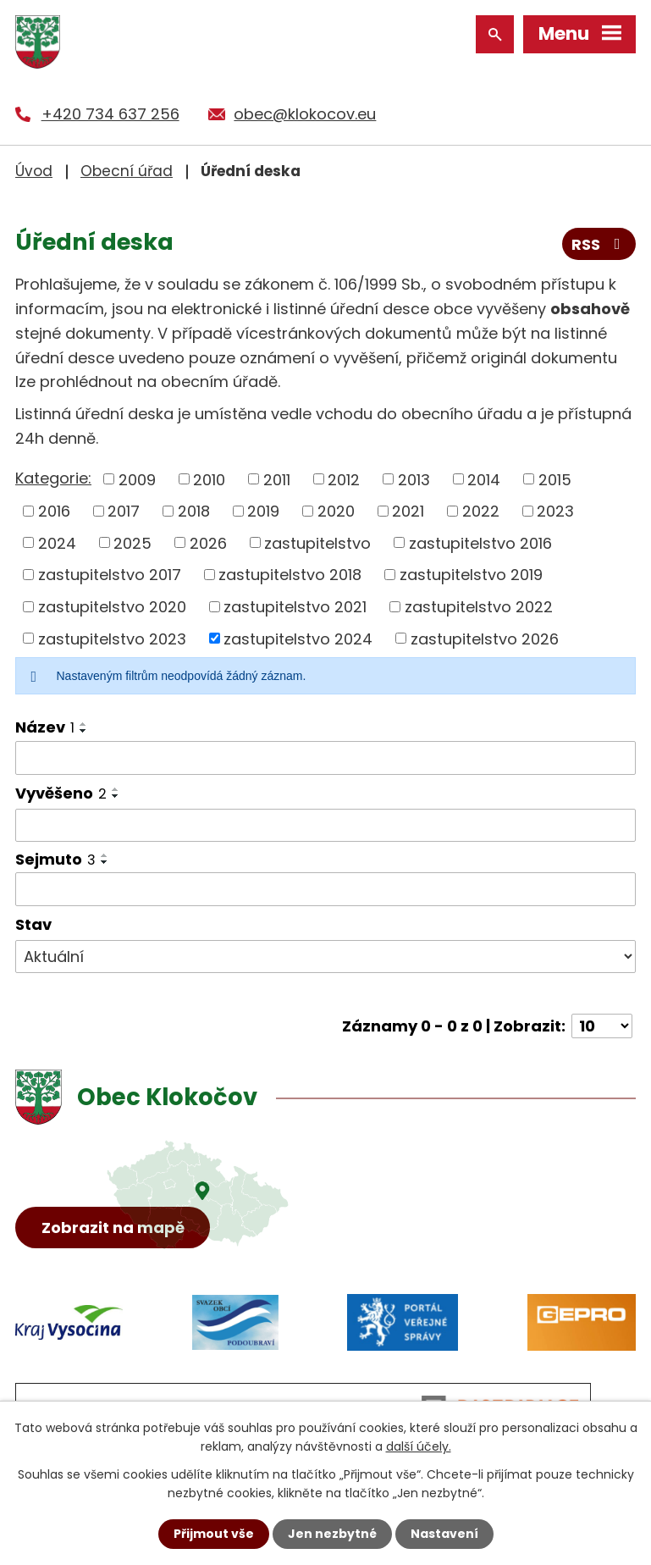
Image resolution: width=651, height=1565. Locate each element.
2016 (54, 511)
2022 (480, 511)
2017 (124, 511)
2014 (483, 478)
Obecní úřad (126, 171)
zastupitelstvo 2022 (479, 606)
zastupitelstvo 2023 (112, 638)
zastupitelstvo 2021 (295, 606)
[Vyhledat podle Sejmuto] (325, 889)
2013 (414, 478)
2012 (344, 478)
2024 (57, 542)
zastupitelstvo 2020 (112, 606)
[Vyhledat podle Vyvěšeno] (325, 826)
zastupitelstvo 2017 (109, 574)
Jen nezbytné (332, 1533)
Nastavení (444, 1533)
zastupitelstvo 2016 (480, 542)
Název (44, 727)
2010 (209, 478)
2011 (276, 478)
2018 (194, 511)
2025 (132, 542)
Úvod (33, 171)
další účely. (418, 1446)
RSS (599, 244)
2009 (137, 478)
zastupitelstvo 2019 (471, 574)
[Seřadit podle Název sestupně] (83, 730)
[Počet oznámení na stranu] (601, 1026)
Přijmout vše (214, 1533)
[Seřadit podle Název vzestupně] (83, 724)
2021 (408, 511)
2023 (555, 511)
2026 (208, 542)
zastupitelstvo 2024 (297, 638)
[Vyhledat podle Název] (325, 758)
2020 (336, 511)
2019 (263, 511)
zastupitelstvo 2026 (485, 638)
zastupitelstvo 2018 (289, 574)
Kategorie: (53, 478)
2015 (554, 478)
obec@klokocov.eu (305, 113)
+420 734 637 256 (110, 113)
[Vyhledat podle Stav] (325, 957)
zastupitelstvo (317, 542)
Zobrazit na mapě (113, 1227)
